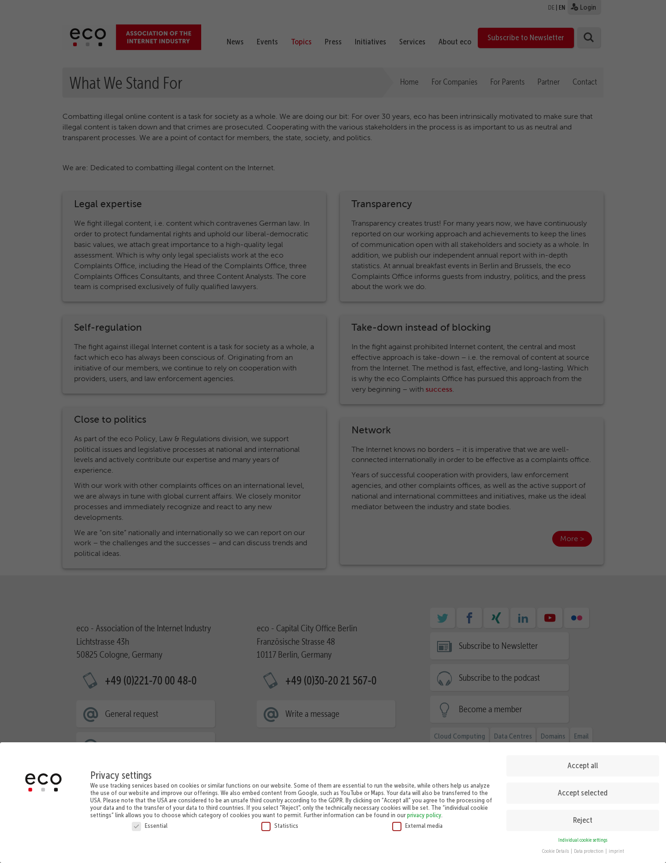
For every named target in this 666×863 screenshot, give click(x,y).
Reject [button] (582, 817)
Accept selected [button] (583, 790)
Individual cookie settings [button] (582, 836)
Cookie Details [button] (556, 848)
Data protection (589, 848)
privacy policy (424, 811)
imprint (616, 848)
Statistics (279, 822)
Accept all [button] (582, 762)
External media (417, 822)
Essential (149, 822)
